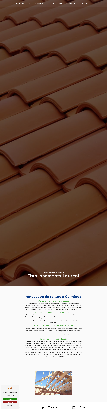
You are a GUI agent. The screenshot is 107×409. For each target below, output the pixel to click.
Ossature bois (32, 3)
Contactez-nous (65, 362)
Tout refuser (10, 402)
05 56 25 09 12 (85, 3)
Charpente (24, 3)
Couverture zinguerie (42, 3)
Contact (71, 3)
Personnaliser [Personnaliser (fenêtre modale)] (10, 405)
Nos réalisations (63, 3)
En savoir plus (45, 362)
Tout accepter (10, 399)
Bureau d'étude (53, 3)
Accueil (18, 3)
